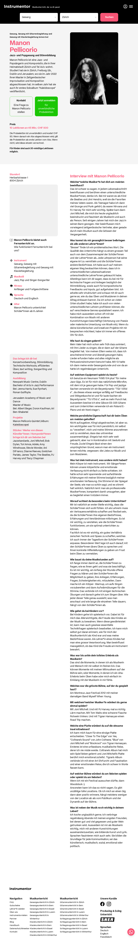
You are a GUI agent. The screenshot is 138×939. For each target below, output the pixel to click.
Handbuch (14, 925)
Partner (13, 919)
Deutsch (104, 931)
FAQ (12, 902)
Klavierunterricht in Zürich (41, 922)
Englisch (104, 934)
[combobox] (38, 17)
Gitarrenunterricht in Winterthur (74, 915)
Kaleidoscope (20, 425)
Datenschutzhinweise (19, 929)
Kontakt (13, 932)
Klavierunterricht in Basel (41, 929)
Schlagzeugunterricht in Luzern (74, 929)
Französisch (106, 937)
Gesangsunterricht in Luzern (42, 912)
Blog (12, 922)
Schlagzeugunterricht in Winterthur (76, 932)
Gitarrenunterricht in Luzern (72, 912)
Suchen (109, 17)
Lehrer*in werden (17, 909)
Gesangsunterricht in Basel (42, 909)
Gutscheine (15, 906)
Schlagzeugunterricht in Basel (73, 925)
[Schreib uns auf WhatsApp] (131, 932)
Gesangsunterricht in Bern (41, 906)
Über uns (14, 912)
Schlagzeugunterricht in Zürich (73, 919)
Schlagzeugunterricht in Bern (73, 922)
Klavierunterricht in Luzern (41, 932)
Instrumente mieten (18, 915)
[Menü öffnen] (131, 6)
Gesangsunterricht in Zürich (42, 902)
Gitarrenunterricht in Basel (72, 909)
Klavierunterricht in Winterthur (43, 935)
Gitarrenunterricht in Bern (71, 906)
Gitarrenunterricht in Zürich (72, 902)
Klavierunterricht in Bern (40, 925)
